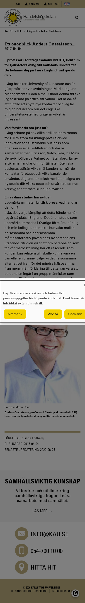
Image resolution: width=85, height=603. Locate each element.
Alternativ (14, 314)
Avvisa (53, 314)
